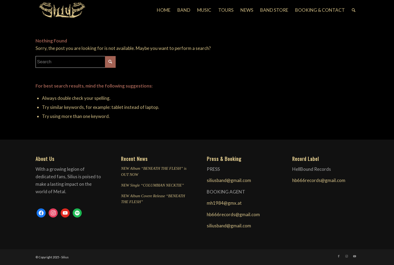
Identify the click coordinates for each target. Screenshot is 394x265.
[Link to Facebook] (339, 256)
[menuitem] (163, 10)
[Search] (353, 10)
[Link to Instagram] (347, 256)
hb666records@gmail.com (233, 214)
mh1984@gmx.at (224, 203)
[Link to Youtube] (355, 256)
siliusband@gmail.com (229, 180)
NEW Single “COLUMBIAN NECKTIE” (152, 185)
